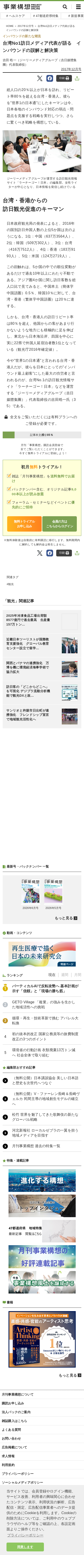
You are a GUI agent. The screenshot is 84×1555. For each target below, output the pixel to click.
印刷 (64, 78)
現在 (52, 975)
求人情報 (8, 1456)
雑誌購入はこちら (14, 1421)
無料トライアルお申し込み (24, 524)
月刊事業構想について (18, 1394)
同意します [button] (25, 1547)
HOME (10, 26)
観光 (11, 584)
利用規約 (8, 1465)
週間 (64, 975)
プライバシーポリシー (18, 1474)
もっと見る (64, 918)
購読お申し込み (13, 1403)
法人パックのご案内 (16, 1412)
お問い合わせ (11, 1438)
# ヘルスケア (15, 16)
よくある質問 (11, 1429)
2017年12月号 (25, 26)
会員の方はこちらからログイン (59, 524)
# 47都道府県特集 (45, 16)
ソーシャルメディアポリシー (22, 1482)
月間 (77, 975)
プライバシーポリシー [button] (25, 1535)
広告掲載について (14, 1447)
